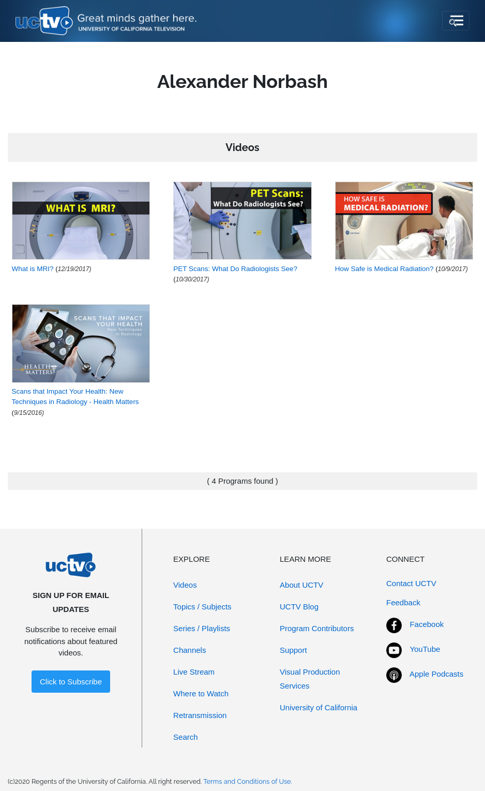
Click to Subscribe (71, 681)
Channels (189, 650)
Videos (185, 584)
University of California (318, 707)
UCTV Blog (299, 606)
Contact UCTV (411, 583)
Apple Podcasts (436, 673)
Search (185, 737)
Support (293, 650)
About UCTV (301, 584)
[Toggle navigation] (455, 21)
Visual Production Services (310, 678)
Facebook (427, 624)
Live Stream (194, 671)
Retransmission (199, 715)
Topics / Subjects (202, 606)
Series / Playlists (201, 628)
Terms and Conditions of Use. (247, 781)
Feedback (403, 602)
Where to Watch (201, 693)
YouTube (425, 649)
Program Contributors (317, 628)
